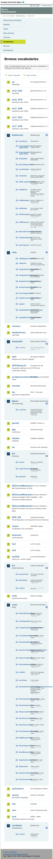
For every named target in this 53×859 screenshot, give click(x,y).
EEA (13, 2)
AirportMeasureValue (24, 613)
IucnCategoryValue (24, 293)
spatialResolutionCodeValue (24, 317)
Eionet (12, 16)
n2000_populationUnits (24, 182)
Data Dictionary (20, 16)
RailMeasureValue (24, 738)
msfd (14, 596)
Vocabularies (8, 42)
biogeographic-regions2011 (24, 153)
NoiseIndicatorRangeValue (24, 699)
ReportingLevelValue (24, 746)
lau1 (14, 544)
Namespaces (8, 50)
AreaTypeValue (24, 621)
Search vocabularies (14, 75)
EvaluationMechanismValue (24, 642)
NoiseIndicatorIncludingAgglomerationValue (24, 687)
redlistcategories (24, 237)
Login (34, 5)
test (13, 804)
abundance (23, 141)
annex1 (21, 462)
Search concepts (31, 75)
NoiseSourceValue (24, 725)
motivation (23, 176)
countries (22, 410)
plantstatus (23, 580)
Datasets (6, 24)
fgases (15, 401)
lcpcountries (23, 574)
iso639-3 (22, 672)
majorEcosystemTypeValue (24, 298)
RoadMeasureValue (24, 752)
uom (14, 810)
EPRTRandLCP (19, 366)
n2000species (24, 222)
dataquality (23, 158)
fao (13, 392)
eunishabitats (24, 169)
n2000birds (23, 190)
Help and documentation (12, 20)
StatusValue (23, 766)
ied (13, 454)
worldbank (17, 825)
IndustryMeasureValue (24, 664)
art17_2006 (17, 108)
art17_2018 (17, 126)
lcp (13, 565)
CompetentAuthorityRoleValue (24, 628)
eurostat (16, 386)
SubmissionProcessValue (24, 773)
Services (6, 46)
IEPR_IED (16, 517)
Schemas (6, 37)
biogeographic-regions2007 (24, 147)
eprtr (14, 357)
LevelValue (23, 680)
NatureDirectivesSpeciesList (24, 232)
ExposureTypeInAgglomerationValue (24, 650)
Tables (5, 29)
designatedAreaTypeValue (24, 269)
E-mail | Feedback (10, 852)
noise (14, 605)
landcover (16, 535)
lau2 (14, 550)
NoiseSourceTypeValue (24, 718)
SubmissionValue (24, 779)
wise (14, 817)
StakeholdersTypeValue (24, 760)
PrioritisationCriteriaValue (24, 731)
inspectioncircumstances (24, 469)
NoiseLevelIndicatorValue (24, 712)
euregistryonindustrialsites (21, 377)
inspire (15, 526)
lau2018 (15, 557)
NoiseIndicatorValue (24, 705)
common (16, 326)
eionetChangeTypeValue (24, 287)
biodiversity (17, 135)
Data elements (8, 33)
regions (22, 304)
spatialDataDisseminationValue (24, 310)
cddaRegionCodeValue (24, 258)
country (22, 834)
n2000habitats (24, 200)
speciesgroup (24, 245)
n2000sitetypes (24, 214)
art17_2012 (17, 117)
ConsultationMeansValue (24, 636)
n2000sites (23, 208)
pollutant (22, 476)
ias (13, 447)
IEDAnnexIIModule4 (21, 506)
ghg (14, 429)
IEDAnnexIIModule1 (21, 486)
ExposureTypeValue (24, 658)
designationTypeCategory (24, 275)
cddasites (22, 263)
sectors (22, 588)
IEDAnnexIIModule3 (21, 495)
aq (13, 82)
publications (18, 789)
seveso (15, 795)
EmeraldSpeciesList (24, 164)
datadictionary (19, 332)
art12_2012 (17, 91)
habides (15, 438)
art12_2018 (17, 100)
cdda (14, 252)
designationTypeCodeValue (24, 281)
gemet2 (15, 423)
